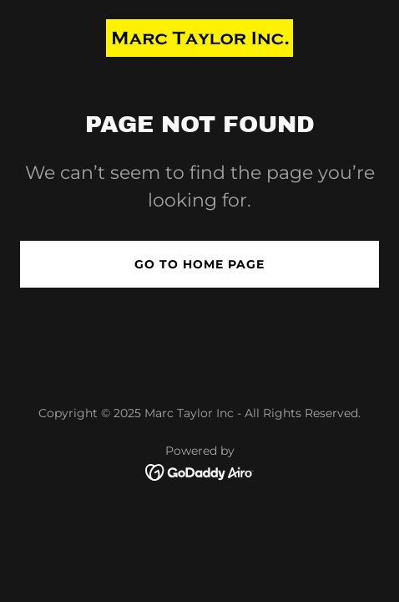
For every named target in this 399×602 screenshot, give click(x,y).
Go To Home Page (199, 264)
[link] (199, 38)
